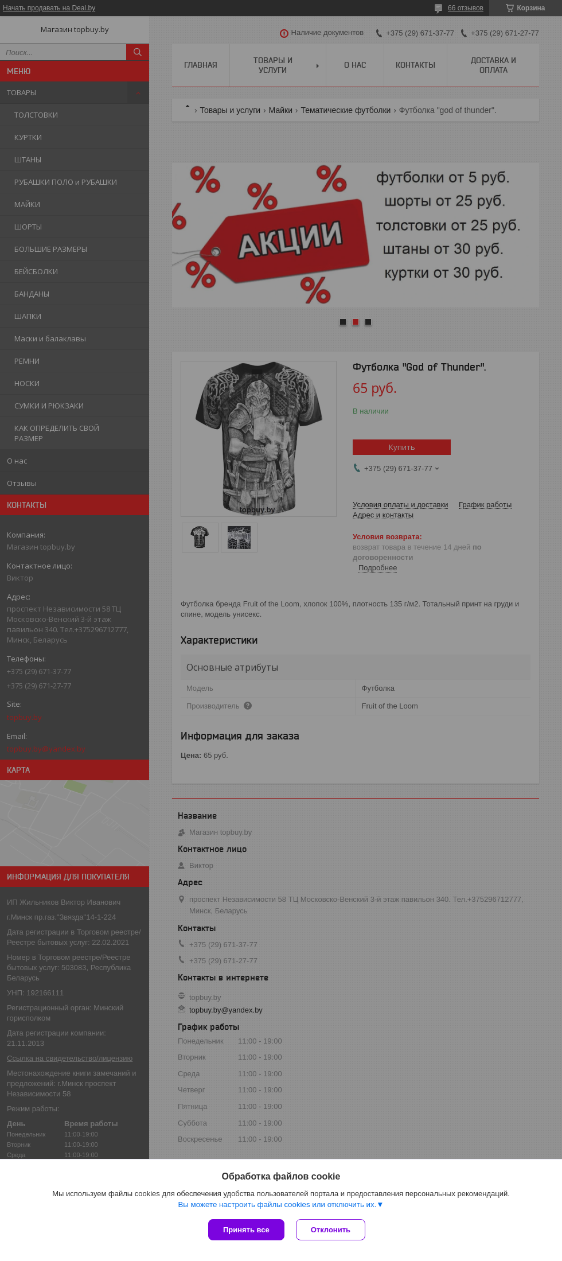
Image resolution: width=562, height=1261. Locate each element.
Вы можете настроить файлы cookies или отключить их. (277, 1204)
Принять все (246, 1229)
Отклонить (330, 1229)
